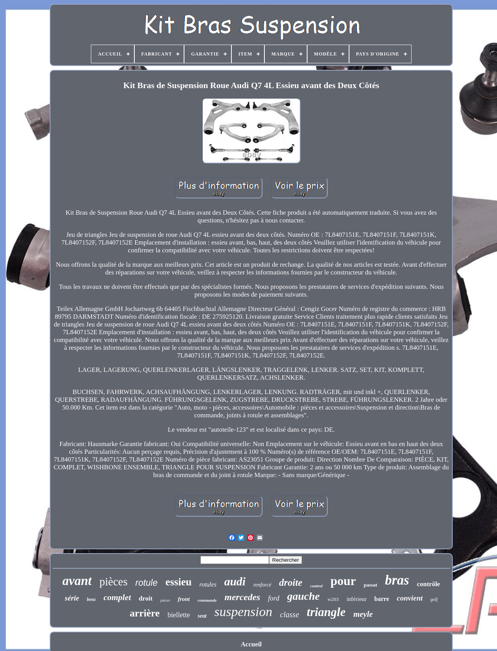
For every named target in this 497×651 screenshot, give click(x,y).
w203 (333, 599)
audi (234, 581)
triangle (326, 612)
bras (397, 580)
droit (146, 598)
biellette (178, 615)
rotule (146, 583)
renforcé (262, 585)
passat (370, 585)
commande (207, 600)
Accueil (251, 644)
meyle (363, 614)
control (316, 585)
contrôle (428, 584)
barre (381, 598)
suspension (243, 611)
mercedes (242, 597)
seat (202, 616)
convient (410, 598)
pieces (165, 600)
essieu (178, 582)
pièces (113, 581)
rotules (208, 584)
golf (434, 599)
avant (77, 581)
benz (91, 599)
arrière (145, 613)
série (72, 598)
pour (343, 581)
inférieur (356, 599)
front (184, 599)
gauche (303, 596)
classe (289, 614)
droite (290, 582)
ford (273, 598)
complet (117, 597)
